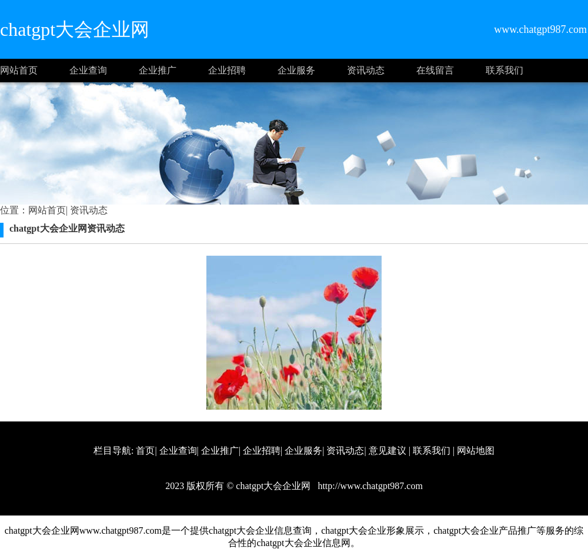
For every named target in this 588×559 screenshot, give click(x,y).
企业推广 (157, 70)
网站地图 (476, 451)
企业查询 (88, 70)
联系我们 (504, 70)
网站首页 (19, 70)
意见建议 (387, 451)
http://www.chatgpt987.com (369, 486)
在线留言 (435, 70)
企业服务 (296, 70)
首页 (145, 451)
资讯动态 (366, 70)
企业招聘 (227, 70)
